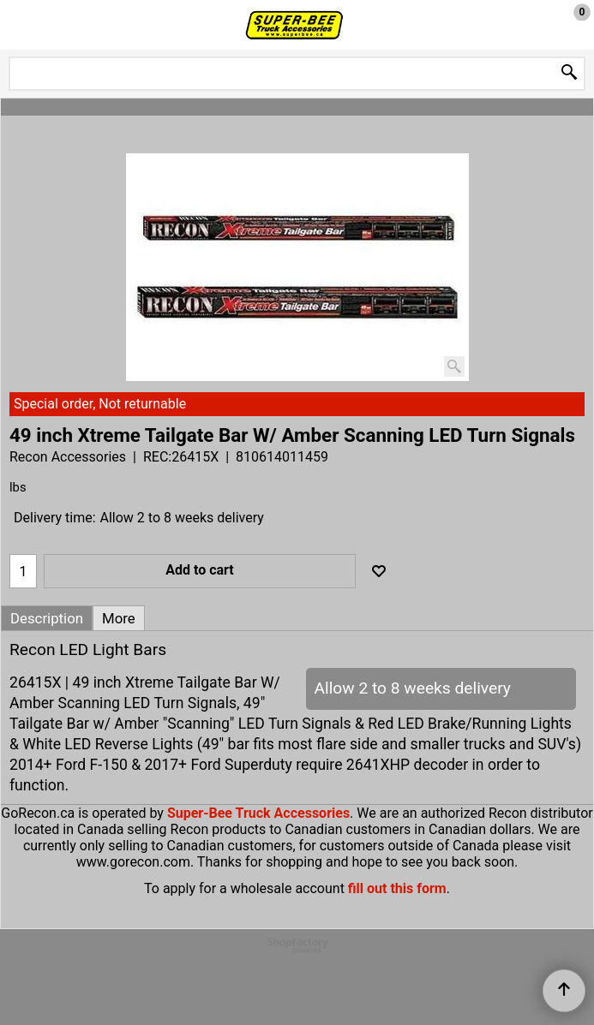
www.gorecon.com (133, 862)
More (118, 618)
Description (46, 618)
